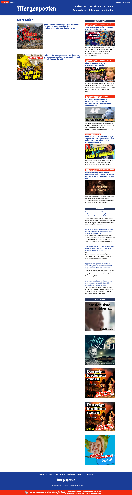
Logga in (127, 2)
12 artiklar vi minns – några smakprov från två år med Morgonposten (99, 28)
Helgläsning (71, 474)
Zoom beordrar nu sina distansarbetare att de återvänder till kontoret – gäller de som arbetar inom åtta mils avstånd (99, 214)
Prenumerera (119, 2)
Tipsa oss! (5, 2)
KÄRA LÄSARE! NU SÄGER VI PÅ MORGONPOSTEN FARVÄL (96, 64)
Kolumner (80, 474)
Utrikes (55, 474)
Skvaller (49, 474)
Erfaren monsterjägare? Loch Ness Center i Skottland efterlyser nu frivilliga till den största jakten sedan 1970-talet (98, 283)
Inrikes (62, 474)
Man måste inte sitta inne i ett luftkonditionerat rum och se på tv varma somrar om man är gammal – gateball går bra (98, 102)
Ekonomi (41, 474)
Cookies (65, 485)
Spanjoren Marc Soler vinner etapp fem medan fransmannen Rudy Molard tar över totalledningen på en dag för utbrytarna (61, 26)
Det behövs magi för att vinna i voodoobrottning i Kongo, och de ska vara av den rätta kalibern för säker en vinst (99, 175)
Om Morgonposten (55, 485)
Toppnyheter (89, 474)
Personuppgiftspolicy (76, 485)
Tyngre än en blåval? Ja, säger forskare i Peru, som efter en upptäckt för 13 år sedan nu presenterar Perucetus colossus (99, 248)
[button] (12, 2)
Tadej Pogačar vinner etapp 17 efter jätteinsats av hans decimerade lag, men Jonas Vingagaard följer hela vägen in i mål (62, 57)
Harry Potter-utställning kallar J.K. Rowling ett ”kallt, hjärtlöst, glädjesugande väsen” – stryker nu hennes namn (99, 231)
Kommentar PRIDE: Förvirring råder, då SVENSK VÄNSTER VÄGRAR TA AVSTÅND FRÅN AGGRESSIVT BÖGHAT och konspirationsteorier (99, 139)
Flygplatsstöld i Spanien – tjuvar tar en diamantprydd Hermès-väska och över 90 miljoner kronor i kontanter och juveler (98, 266)
